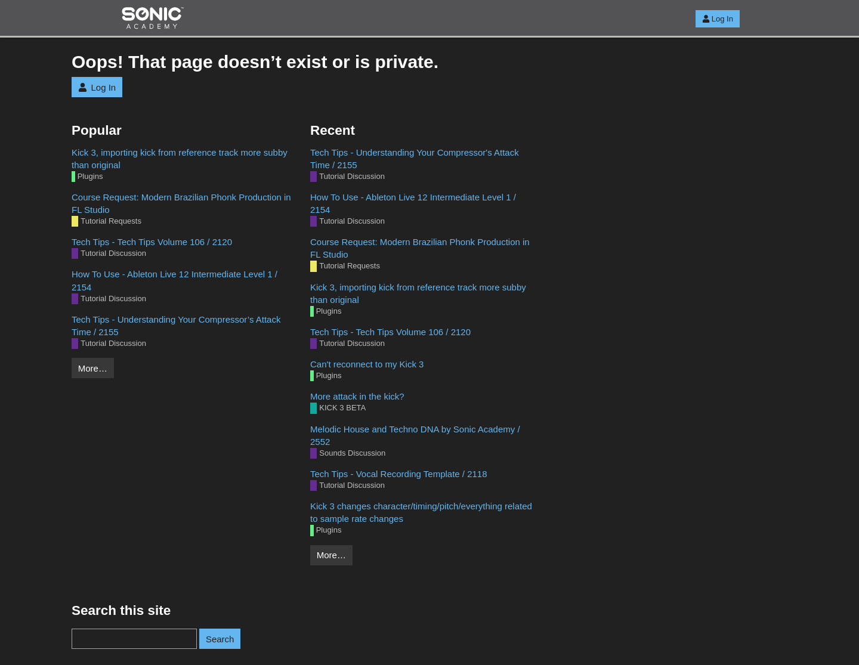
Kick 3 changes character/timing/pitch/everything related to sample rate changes (421, 512)
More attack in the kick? (357, 396)
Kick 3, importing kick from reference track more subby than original (180, 158)
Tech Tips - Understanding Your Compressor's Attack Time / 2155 (414, 158)
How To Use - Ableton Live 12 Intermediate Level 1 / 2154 (174, 280)
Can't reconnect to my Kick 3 (367, 364)
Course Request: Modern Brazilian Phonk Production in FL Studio (181, 203)
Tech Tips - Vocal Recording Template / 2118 (398, 474)
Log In (717, 18)
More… (92, 368)
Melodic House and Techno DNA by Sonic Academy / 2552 (415, 435)
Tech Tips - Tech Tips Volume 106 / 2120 (152, 242)
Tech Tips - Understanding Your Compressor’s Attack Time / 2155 (176, 325)
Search (220, 639)
